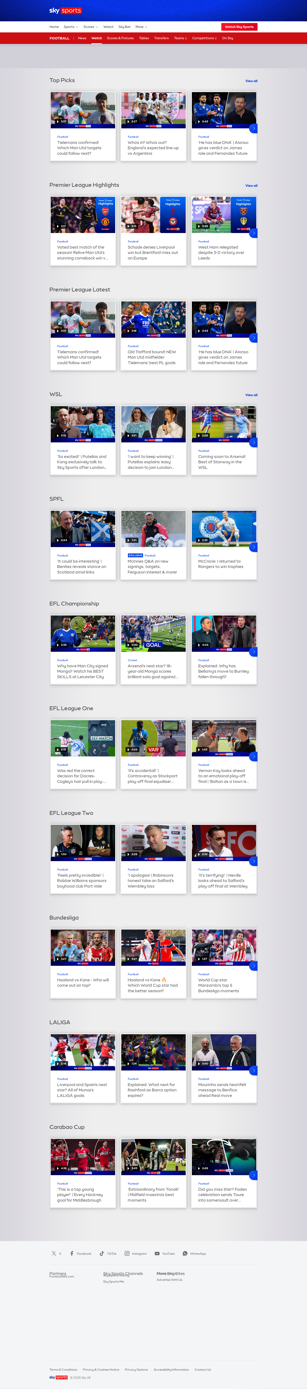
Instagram (135, 1253)
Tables (144, 38)
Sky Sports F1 (112, 1312)
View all (251, 81)
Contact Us (203, 1369)
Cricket (132, 660)
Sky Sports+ (111, 1337)
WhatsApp (193, 1253)
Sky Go (162, 1292)
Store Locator (167, 1324)
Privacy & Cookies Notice (101, 1369)
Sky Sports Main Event (119, 1280)
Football (60, 38)
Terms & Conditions (63, 1369)
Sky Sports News (115, 1331)
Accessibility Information (171, 1369)
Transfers (161, 38)
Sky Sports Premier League (122, 1286)
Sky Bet (125, 26)
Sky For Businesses (170, 1305)
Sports (71, 27)
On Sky (227, 38)
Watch (108, 26)
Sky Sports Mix (113, 1349)
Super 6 (54, 1286)
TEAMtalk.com (60, 1292)
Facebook (79, 1253)
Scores (91, 27)
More (142, 27)
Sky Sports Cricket (116, 1299)
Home (54, 26)
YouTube (164, 1253)
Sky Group (164, 1299)
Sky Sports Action (116, 1324)
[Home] (65, 10)
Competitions (204, 38)
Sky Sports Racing (116, 1343)
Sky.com (163, 1280)
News (82, 38)
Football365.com (61, 1299)
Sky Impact (165, 1318)
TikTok (107, 1253)
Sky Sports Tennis (115, 1318)
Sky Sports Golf (114, 1305)
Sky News (164, 1286)
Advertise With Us (169, 1331)
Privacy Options (136, 1369)
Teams (180, 38)
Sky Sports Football (117, 1292)
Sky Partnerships (169, 1312)
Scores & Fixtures (120, 38)
